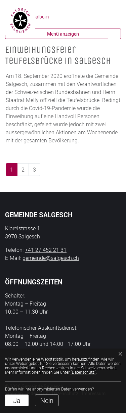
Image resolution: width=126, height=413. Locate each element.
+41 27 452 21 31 (46, 250)
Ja (16, 400)
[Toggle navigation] (114, 20)
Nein (46, 400)
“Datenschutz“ (83, 372)
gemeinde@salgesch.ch (51, 258)
